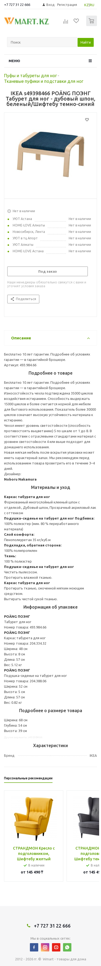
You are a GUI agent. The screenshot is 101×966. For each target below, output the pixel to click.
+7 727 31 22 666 (17, 4)
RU (92, 5)
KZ (86, 5)
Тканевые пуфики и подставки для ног (43, 81)
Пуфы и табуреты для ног (30, 75)
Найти (86, 42)
